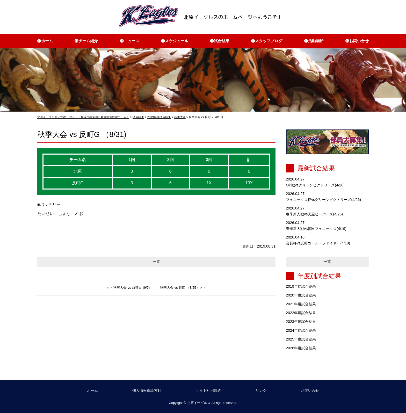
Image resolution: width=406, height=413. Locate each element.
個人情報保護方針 (146, 390)
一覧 (156, 261)
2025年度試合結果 (301, 339)
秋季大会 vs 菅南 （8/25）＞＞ (183, 287)
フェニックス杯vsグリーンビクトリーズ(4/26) (323, 200)
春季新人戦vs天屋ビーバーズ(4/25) (314, 214)
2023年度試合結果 (301, 322)
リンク (261, 390)
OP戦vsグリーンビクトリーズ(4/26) (315, 185)
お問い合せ (310, 390)
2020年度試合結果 (301, 295)
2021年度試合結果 (301, 304)
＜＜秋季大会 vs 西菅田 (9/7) (128, 287)
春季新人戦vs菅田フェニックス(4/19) (316, 229)
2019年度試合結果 (301, 286)
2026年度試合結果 (301, 348)
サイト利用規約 (208, 390)
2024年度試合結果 (301, 330)
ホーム (92, 390)
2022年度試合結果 (301, 313)
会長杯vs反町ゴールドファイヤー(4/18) (318, 243)
